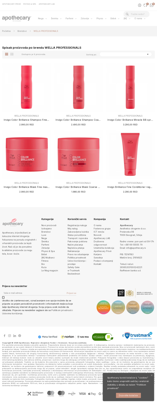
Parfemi (45, 244)
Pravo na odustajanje (78, 254)
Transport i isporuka (78, 238)
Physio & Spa (48, 251)
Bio (43, 264)
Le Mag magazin (49, 270)
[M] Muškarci (48, 257)
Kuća (43, 267)
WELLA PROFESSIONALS (26, 116)
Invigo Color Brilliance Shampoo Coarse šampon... (78, 119)
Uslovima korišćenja (12, 313)
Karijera (97, 254)
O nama (97, 225)
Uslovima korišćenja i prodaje (15, 385)
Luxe (43, 235)
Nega (44, 238)
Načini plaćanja (75, 244)
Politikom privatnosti (61, 310)
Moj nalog (73, 228)
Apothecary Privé (102, 251)
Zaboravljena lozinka (78, 232)
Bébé (44, 254)
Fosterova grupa (102, 228)
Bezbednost (74, 273)
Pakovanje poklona (77, 241)
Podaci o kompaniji (103, 261)
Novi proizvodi (48, 225)
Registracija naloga (77, 225)
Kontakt (97, 264)
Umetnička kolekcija (104, 248)
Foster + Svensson (58, 343)
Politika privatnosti (77, 257)
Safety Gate (74, 267)
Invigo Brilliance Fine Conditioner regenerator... (130, 187)
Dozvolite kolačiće (128, 395)
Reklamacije (74, 251)
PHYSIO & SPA (29, 4)
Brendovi (46, 232)
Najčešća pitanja (76, 248)
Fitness (44, 261)
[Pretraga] (136, 14)
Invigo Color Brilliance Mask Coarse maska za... (78, 187)
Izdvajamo (46, 228)
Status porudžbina (77, 235)
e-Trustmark (74, 270)
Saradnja (98, 257)
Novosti (97, 235)
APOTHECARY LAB (47, 4)
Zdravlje (45, 248)
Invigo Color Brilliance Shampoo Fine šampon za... (27, 119)
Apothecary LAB (102, 238)
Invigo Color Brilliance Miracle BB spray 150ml (130, 119)
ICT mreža (99, 232)
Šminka (45, 241)
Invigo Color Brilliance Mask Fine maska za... (27, 187)
